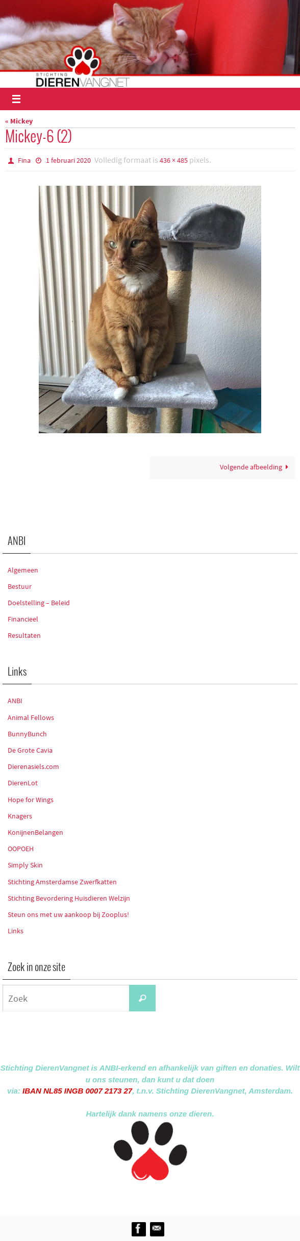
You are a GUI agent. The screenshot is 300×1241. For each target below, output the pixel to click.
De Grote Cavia (30, 750)
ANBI (15, 700)
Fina (24, 160)
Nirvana (163, 1196)
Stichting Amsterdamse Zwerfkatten (62, 881)
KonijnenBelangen (35, 832)
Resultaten (24, 635)
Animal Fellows (31, 717)
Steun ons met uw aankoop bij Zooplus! (68, 914)
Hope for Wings (31, 799)
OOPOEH (21, 848)
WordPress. (197, 1196)
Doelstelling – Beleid (39, 602)
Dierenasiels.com (33, 766)
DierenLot (23, 782)
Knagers (20, 816)
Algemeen (23, 570)
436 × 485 (174, 160)
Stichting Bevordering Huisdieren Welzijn (69, 898)
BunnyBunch (27, 733)
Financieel (23, 619)
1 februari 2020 (68, 160)
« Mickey (19, 121)
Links (15, 930)
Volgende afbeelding (256, 467)
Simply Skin (25, 865)
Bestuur (20, 586)
